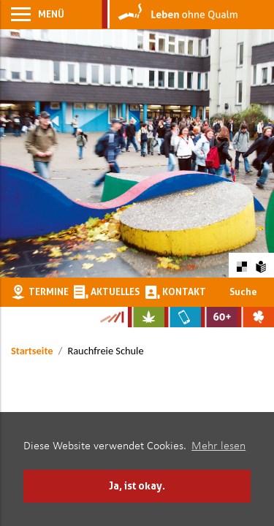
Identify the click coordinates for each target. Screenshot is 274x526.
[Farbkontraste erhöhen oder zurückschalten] (241, 265)
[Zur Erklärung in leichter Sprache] (261, 265)
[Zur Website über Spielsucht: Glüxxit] (255, 317)
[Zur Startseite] (170, 14)
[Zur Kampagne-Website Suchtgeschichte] (111, 317)
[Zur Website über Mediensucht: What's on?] (182, 317)
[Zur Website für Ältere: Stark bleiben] (219, 317)
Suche (243, 291)
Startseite (32, 350)
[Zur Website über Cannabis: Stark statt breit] (146, 317)
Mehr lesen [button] (218, 446)
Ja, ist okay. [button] (137, 485)
